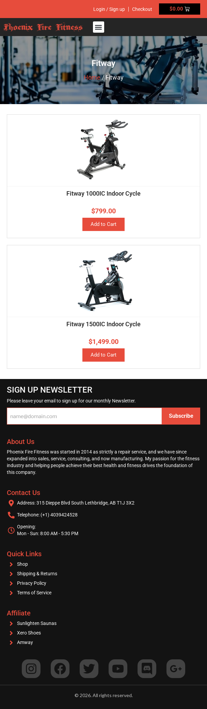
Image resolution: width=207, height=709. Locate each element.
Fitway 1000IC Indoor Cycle (103, 193)
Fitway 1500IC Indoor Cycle (103, 324)
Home (92, 77)
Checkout (142, 9)
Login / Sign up (109, 9)
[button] (98, 27)
